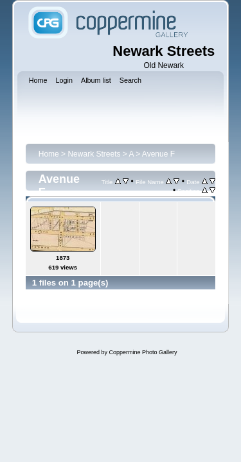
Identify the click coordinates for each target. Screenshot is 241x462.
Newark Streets (93, 154)
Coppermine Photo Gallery (143, 352)
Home (49, 154)
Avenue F (158, 154)
